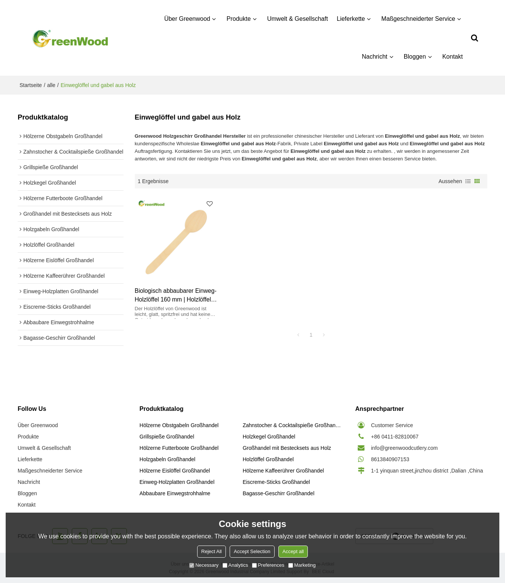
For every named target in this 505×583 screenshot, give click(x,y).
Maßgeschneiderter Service (418, 19)
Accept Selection (252, 551)
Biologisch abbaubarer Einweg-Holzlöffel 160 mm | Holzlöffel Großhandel (176, 296)
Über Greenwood (187, 19)
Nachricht (375, 56)
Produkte (239, 19)
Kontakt (452, 56)
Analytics (235, 565)
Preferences (268, 565)
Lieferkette (351, 19)
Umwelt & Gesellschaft (297, 19)
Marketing (302, 565)
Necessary (203, 565)
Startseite (31, 85)
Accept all (293, 551)
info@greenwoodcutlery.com (404, 448)
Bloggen (415, 56)
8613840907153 (390, 459)
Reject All (211, 551)
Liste (468, 181)
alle (51, 85)
